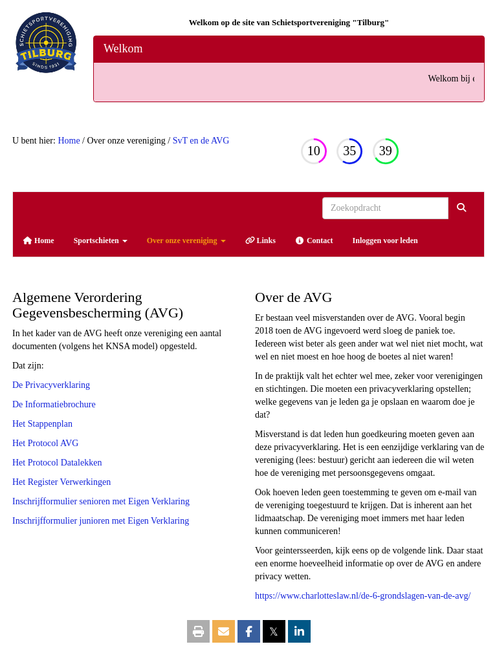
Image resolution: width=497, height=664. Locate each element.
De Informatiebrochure (54, 404)
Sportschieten (100, 240)
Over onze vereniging (186, 240)
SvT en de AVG (201, 140)
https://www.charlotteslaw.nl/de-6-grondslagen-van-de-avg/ (362, 596)
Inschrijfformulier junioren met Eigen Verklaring (100, 521)
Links (260, 240)
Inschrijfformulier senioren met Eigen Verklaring (101, 501)
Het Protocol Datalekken (57, 462)
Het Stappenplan (42, 424)
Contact (314, 240)
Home (69, 140)
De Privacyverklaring (51, 385)
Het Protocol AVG (45, 443)
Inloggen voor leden (385, 240)
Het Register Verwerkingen (61, 482)
